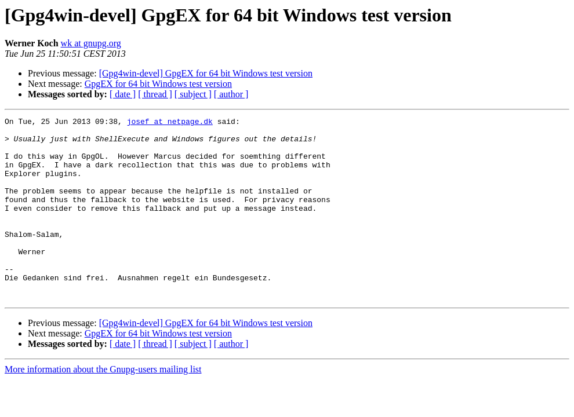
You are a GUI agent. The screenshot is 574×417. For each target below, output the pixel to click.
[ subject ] (193, 94)
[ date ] (123, 94)
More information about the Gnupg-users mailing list (103, 406)
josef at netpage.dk (170, 123)
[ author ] (231, 94)
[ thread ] (155, 94)
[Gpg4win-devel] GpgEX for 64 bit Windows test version (206, 73)
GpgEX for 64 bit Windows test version (158, 84)
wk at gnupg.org (91, 43)
